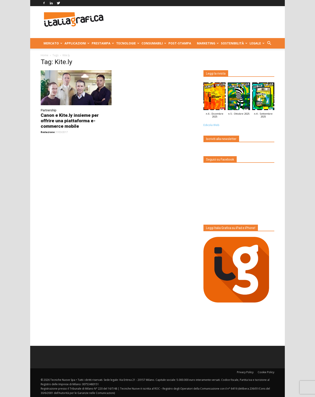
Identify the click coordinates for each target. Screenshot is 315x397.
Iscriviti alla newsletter (221, 139)
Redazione (48, 132)
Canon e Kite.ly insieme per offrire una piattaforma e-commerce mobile (70, 121)
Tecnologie (127, 43)
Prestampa (102, 43)
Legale (257, 43)
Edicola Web (211, 125)
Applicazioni (77, 43)
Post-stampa (179, 43)
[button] (269, 44)
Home (44, 55)
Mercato (53, 43)
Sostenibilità (234, 43)
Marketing (207, 43)
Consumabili (154, 43)
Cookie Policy (266, 372)
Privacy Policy (245, 372)
